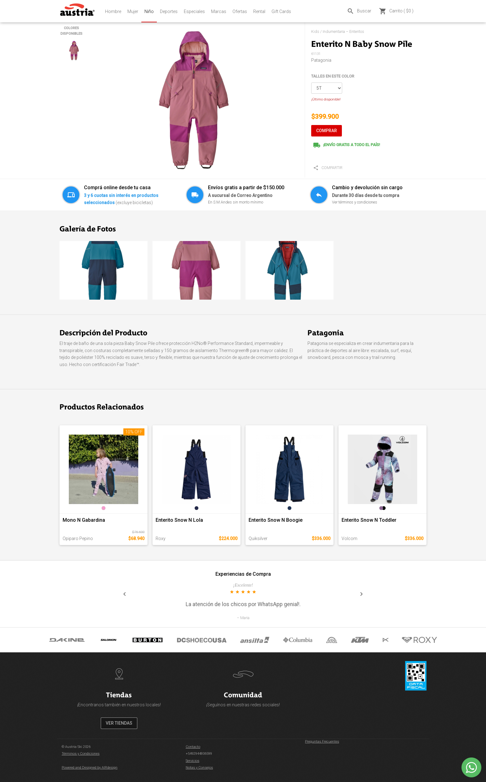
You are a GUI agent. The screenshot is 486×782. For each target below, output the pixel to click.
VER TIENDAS (119, 723)
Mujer (132, 11)
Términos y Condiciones (80, 754)
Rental (259, 11)
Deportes (169, 11)
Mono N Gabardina (84, 520)
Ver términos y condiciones (354, 202)
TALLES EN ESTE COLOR (332, 76)
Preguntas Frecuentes (322, 742)
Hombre (113, 11)
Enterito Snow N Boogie (276, 520)
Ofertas (239, 11)
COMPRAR (326, 130)
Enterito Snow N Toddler (369, 520)
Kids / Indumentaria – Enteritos (337, 31)
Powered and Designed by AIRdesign (89, 768)
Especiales (194, 11)
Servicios (192, 761)
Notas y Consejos (199, 768)
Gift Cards (281, 11)
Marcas (218, 11)
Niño (149, 11)
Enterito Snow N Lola (179, 520)
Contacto (193, 747)
